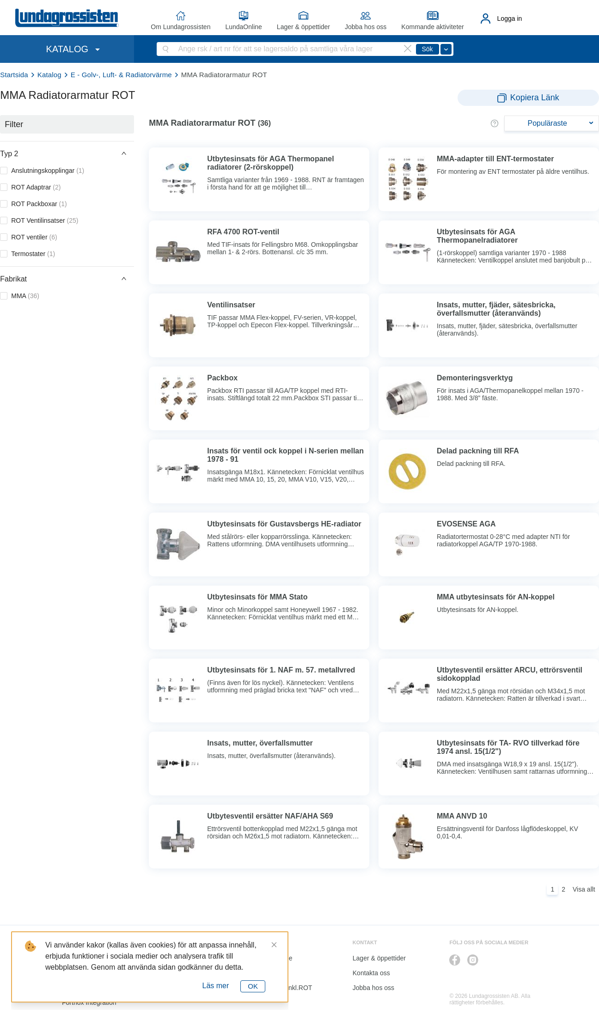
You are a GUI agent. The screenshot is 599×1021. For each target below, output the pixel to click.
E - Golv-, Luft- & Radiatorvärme (121, 75)
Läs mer (215, 986)
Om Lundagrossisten (180, 27)
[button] (67, 153)
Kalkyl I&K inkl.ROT (284, 987)
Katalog (49, 75)
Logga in (509, 18)
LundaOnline (243, 27)
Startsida (14, 75)
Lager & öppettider (303, 27)
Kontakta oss (371, 973)
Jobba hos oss (365, 27)
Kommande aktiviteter (432, 27)
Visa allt (584, 889)
